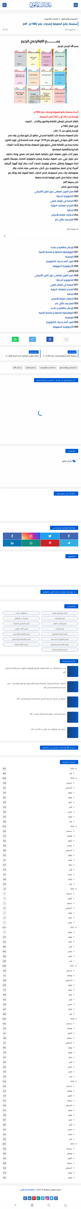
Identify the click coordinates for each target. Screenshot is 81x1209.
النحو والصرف (60, 618)
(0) (5, 29)
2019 (72, 1081)
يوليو (70, 792)
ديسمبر (69, 783)
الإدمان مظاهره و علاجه (62, 247)
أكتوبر (70, 840)
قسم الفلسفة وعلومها (60, 644)
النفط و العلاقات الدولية (62, 205)
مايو (70, 802)
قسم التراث (30, 367)
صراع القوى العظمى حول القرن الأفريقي (54, 191)
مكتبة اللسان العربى (27, 1189)
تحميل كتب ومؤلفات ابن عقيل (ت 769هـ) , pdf (48, 729)
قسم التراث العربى (21, 628)
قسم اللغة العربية (21, 644)
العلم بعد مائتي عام (64, 219)
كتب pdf (17, 367)
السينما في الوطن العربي (62, 201)
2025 (72, 778)
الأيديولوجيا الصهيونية (63, 266)
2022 (72, 927)
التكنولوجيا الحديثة (65, 196)
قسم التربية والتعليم (59, 634)
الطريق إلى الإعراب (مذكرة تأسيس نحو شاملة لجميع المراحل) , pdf (41, 698)
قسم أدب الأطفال (21, 618)
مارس (70, 811)
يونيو (70, 797)
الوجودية (69, 256)
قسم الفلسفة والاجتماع (21, 639)
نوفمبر (69, 836)
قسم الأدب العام (59, 623)
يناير (70, 773)
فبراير (70, 816)
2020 (72, 1018)
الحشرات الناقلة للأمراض (62, 215)
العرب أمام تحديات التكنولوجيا (60, 261)
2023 (72, 888)
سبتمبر (69, 845)
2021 (72, 965)
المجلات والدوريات (51, 18)
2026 (72, 768)
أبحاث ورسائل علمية (59, 613)
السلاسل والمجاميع (69, 18)
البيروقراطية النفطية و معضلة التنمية (56, 252)
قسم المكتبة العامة (59, 649)
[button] (49, 339)
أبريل (70, 807)
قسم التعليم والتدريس (21, 634)
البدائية (70, 210)
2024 (72, 826)
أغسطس (68, 787)
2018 (72, 1143)
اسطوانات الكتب (21, 613)
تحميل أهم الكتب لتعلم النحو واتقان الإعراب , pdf (48, 714)
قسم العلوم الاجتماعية (60, 639)
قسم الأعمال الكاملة (21, 623)
